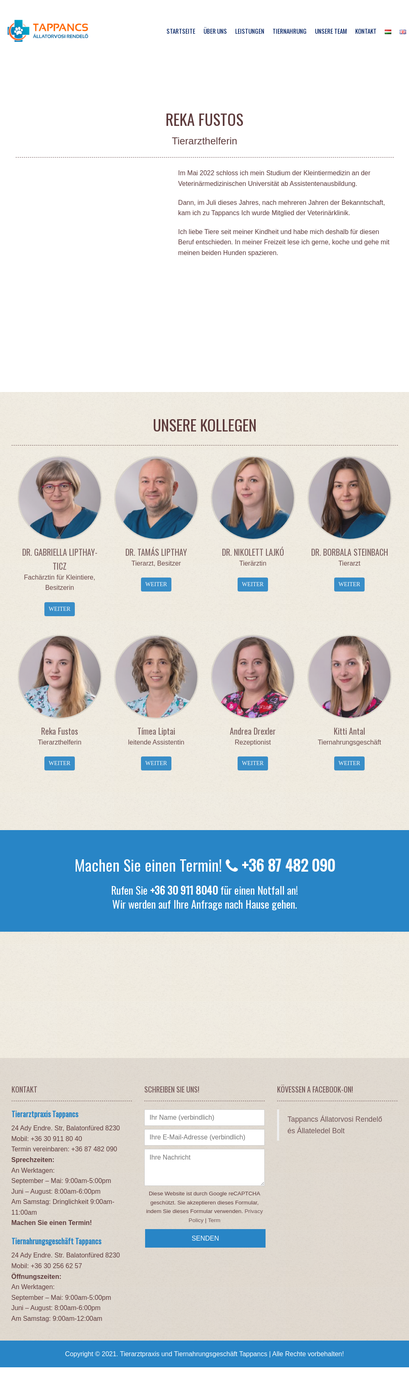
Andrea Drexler (253, 731)
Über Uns (215, 30)
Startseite (180, 30)
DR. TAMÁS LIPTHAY (156, 552)
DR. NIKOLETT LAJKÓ (253, 552)
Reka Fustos (59, 731)
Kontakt (366, 30)
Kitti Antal (349, 731)
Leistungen (249, 30)
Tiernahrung (290, 30)
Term (214, 1220)
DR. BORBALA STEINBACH (349, 552)
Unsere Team (331, 30)
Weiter (60, 609)
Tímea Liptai (156, 731)
